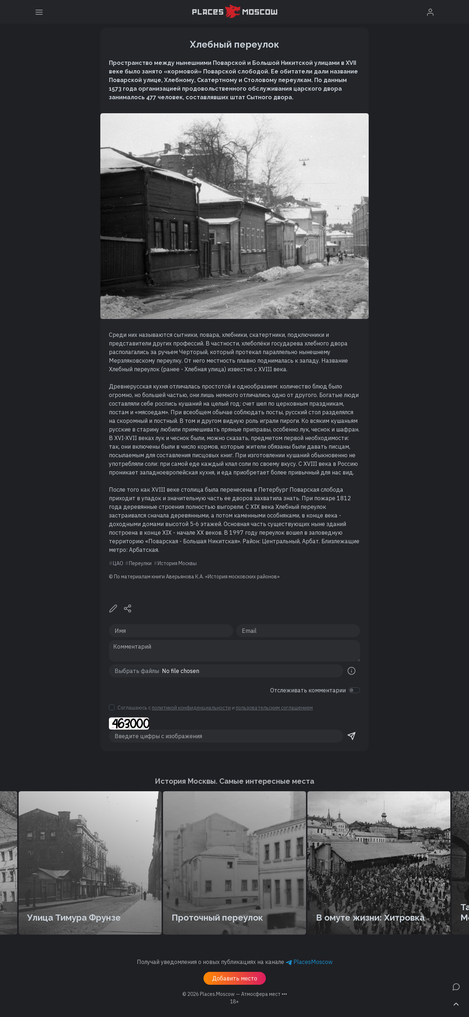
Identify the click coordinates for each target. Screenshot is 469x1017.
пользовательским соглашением (274, 708)
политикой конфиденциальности (191, 708)
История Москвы (177, 563)
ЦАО (118, 563)
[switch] (354, 690)
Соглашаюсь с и (215, 708)
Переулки (140, 563)
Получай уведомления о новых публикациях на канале (234, 961)
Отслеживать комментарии (308, 690)
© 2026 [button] (234, 994)
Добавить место (234, 978)
